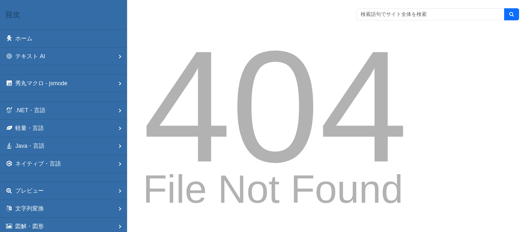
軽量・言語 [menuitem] (66, 128)
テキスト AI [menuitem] (66, 56)
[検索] (511, 14)
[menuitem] (63, 39)
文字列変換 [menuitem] (66, 208)
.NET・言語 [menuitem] (66, 110)
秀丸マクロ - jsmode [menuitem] (66, 83)
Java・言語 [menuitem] (66, 146)
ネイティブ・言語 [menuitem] (66, 164)
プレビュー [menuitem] (66, 191)
